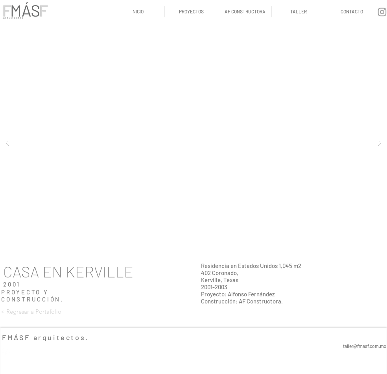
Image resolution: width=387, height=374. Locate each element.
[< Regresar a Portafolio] (31, 311)
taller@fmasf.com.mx (364, 346)
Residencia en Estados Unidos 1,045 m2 (251, 265)
